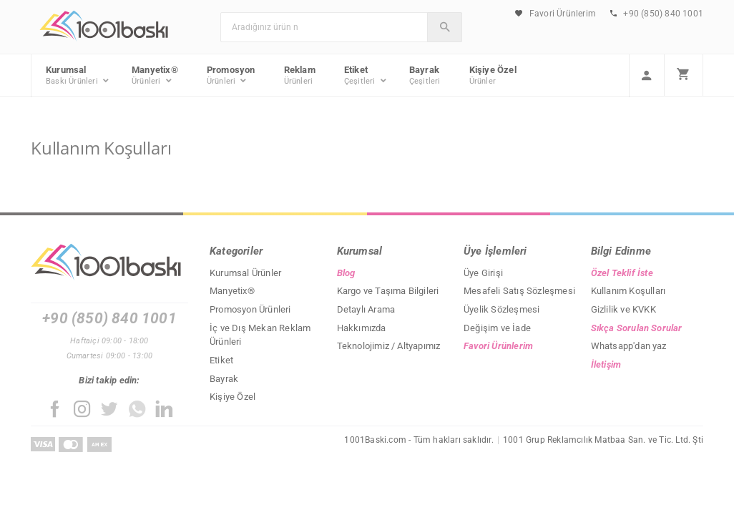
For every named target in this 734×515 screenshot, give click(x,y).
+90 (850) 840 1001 (656, 13)
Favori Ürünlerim (555, 13)
